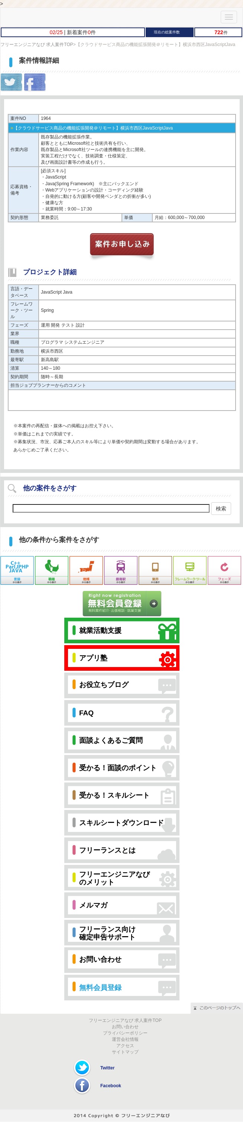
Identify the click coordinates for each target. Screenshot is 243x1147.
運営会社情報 (125, 1039)
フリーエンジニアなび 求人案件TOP (36, 44)
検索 (221, 509)
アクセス (125, 1045)
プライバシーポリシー (125, 1033)
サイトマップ (125, 1052)
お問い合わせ (125, 1026)
